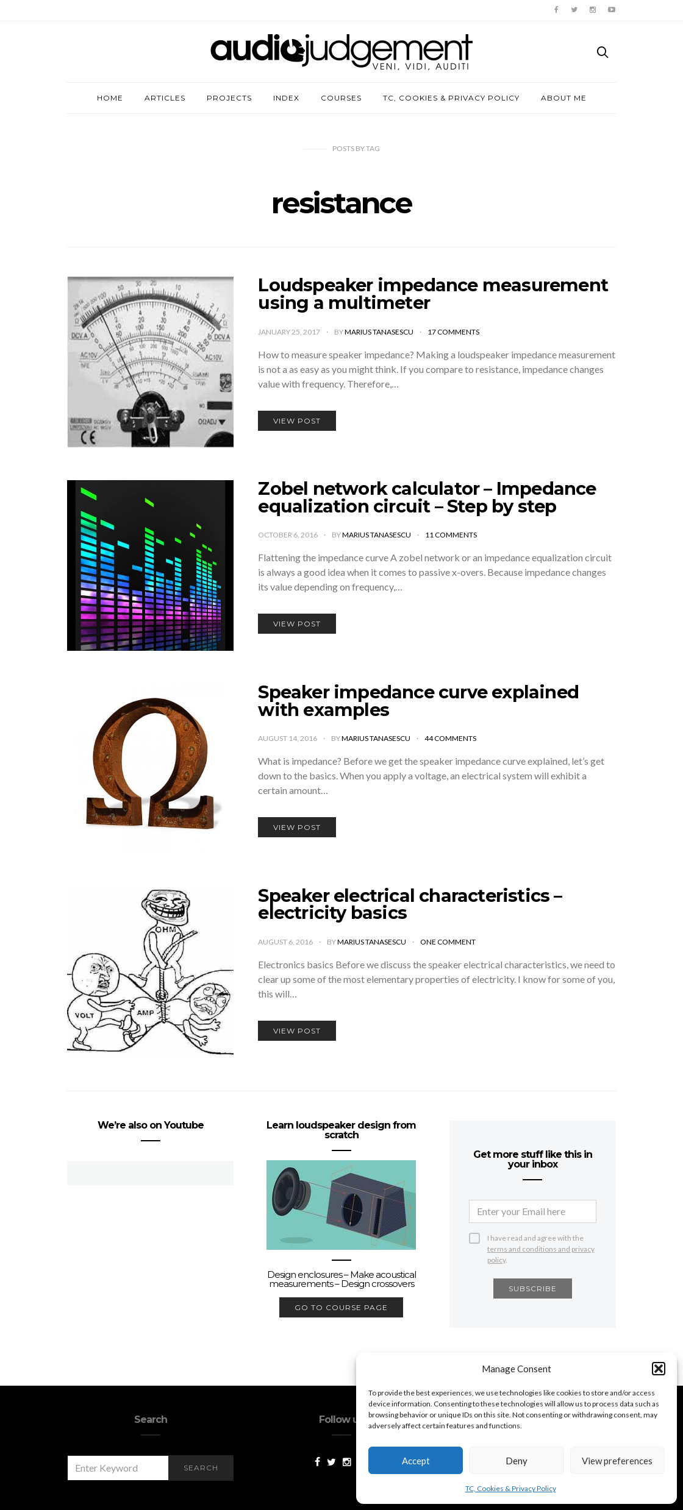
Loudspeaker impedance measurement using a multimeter (433, 293)
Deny (516, 1460)
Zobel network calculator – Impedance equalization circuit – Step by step (427, 497)
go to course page (341, 1307)
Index (286, 97)
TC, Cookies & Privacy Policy (510, 1488)
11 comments (451, 534)
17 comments (453, 331)
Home (110, 97)
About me (564, 97)
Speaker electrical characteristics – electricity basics (410, 904)
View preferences (617, 1460)
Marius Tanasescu (380, 331)
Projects (229, 97)
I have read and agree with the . (541, 1238)
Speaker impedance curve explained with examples (418, 700)
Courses (341, 97)
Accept (416, 1460)
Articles (165, 97)
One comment (448, 941)
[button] (659, 1369)
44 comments (450, 738)
